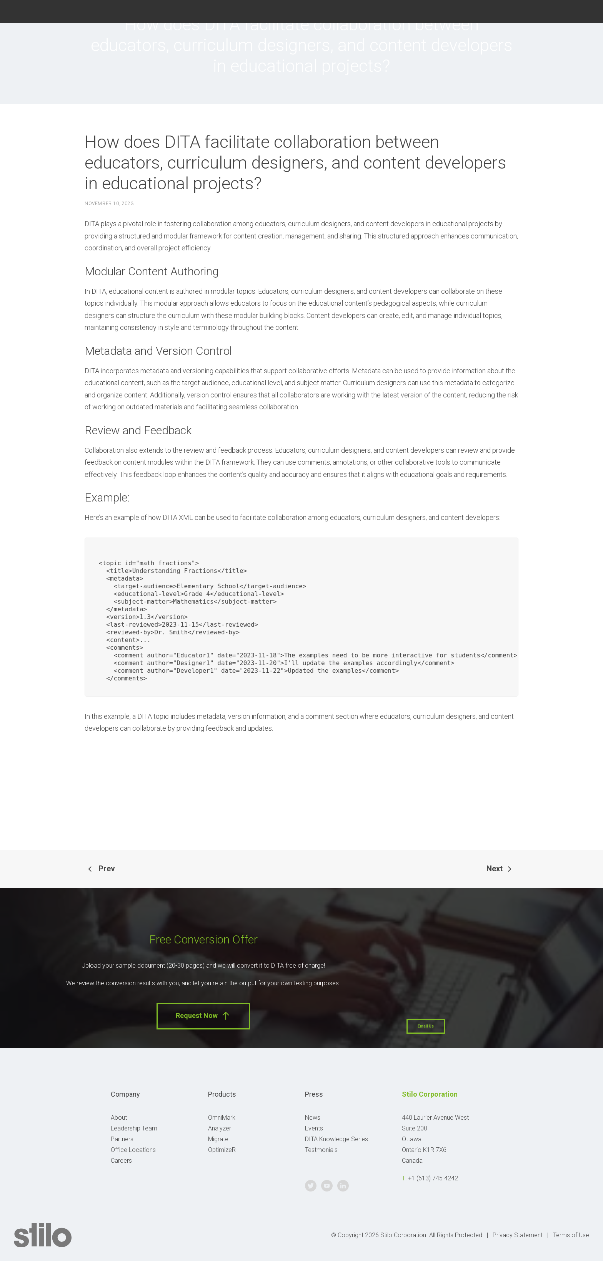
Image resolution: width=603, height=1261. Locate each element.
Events (314, 1128)
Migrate (218, 1139)
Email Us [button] (426, 1026)
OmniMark (221, 1117)
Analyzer (219, 1128)
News (312, 1117)
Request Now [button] (203, 1016)
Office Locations (133, 1149)
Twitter (545, 10)
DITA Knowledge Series (336, 1139)
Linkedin (584, 10)
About (119, 1117)
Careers (121, 1160)
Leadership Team (134, 1128)
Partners (122, 1139)
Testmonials (321, 1149)
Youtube (564, 10)
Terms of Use (571, 1235)
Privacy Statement (518, 1235)
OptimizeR (222, 1149)
